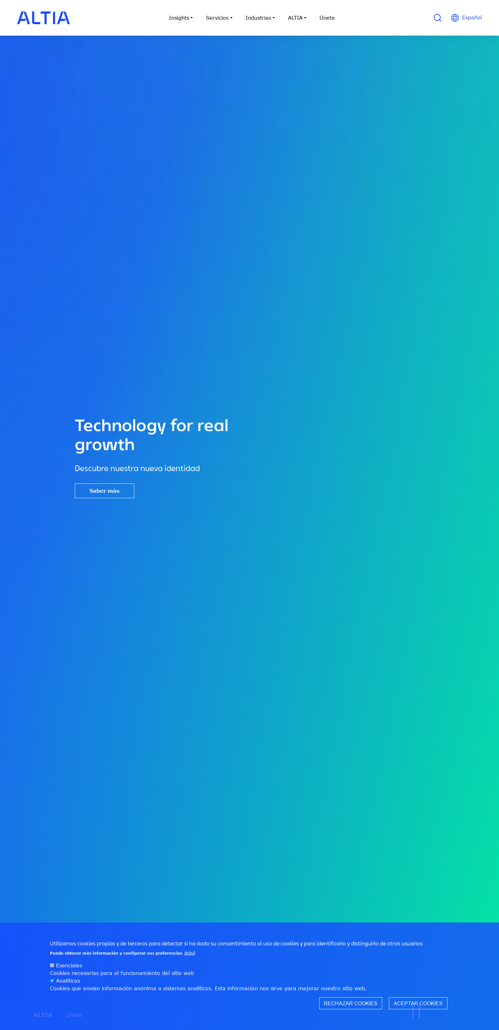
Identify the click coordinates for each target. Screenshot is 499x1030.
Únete (327, 18)
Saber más (104, 491)
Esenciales (69, 968)
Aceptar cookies (418, 1006)
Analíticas (68, 983)
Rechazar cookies (350, 1006)
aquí (189, 955)
